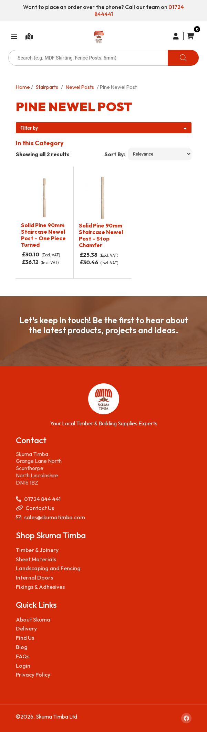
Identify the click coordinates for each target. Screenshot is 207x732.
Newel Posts (80, 87)
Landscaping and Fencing (48, 568)
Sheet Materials (36, 559)
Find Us (25, 637)
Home (23, 87)
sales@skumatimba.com (50, 517)
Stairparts (47, 87)
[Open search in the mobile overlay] (103, 58)
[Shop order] (160, 154)
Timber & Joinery (37, 550)
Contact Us (35, 508)
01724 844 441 (38, 499)
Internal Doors (34, 577)
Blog (22, 647)
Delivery (26, 628)
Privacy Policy (33, 674)
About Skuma (33, 619)
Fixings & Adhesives (40, 586)
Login (23, 665)
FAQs (22, 656)
